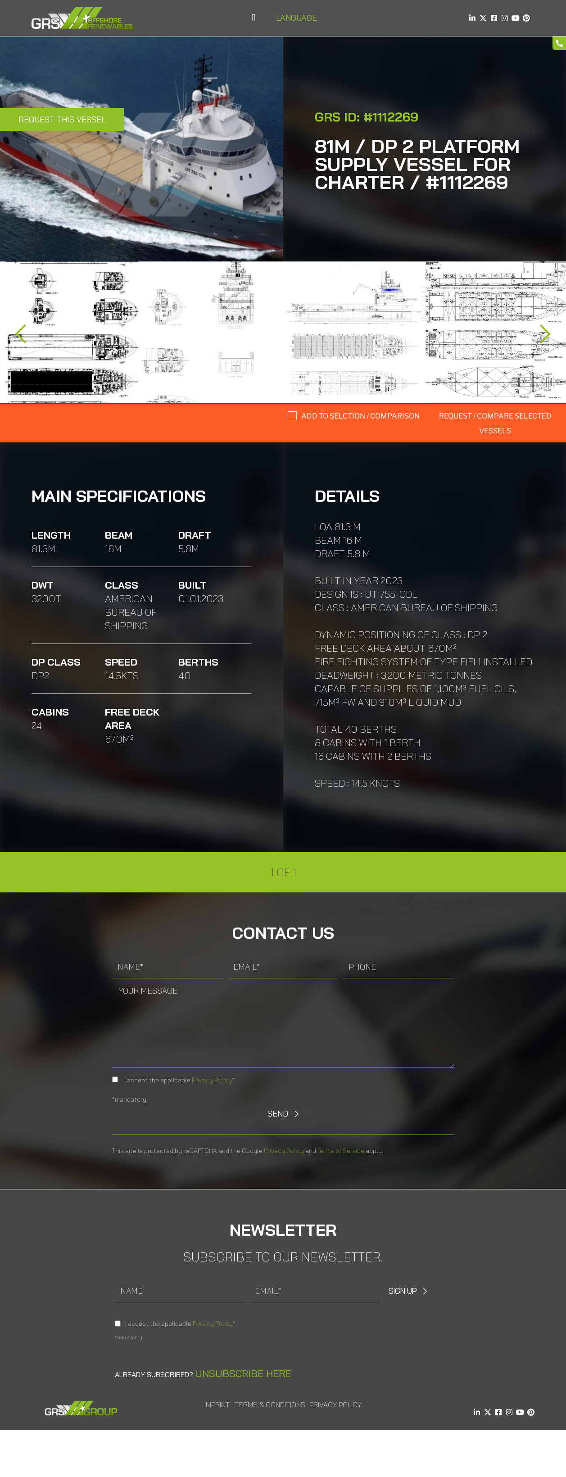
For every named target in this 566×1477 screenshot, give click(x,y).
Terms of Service (340, 1151)
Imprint (217, 1404)
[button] (253, 18)
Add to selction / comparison (360, 416)
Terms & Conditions (270, 1404)
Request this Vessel (62, 119)
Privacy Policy (212, 1080)
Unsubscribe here (243, 1373)
